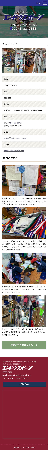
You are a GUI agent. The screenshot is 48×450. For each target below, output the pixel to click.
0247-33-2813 (25, 28)
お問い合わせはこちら (24, 344)
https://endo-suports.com (15, 138)
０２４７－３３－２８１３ (18, 378)
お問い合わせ (24, 384)
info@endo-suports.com (14, 151)
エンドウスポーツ (29, 447)
